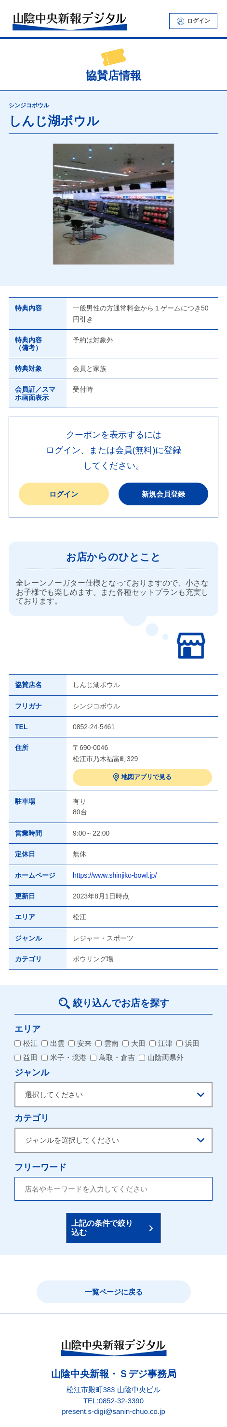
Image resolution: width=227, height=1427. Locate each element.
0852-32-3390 (121, 1401)
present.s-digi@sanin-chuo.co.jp (113, 1412)
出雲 (53, 1043)
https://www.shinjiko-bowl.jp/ (115, 875)
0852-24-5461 (94, 727)
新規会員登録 (163, 494)
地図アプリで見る (142, 777)
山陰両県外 (161, 1057)
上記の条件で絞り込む (102, 1227)
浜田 (188, 1043)
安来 (80, 1043)
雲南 (107, 1043)
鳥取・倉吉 (112, 1057)
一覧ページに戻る (114, 1292)
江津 (161, 1043)
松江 (26, 1043)
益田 (26, 1057)
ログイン (193, 21)
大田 (134, 1043)
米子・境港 (63, 1057)
